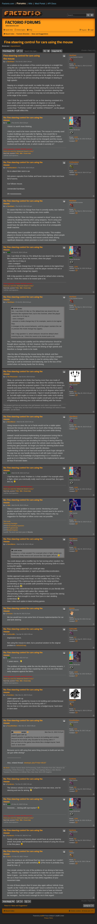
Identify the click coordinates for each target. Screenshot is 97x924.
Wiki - (21, 153)
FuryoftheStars (74, 720)
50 (75, 64)
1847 (75, 171)
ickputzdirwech (15, 46)
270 (75, 391)
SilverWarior (73, 416)
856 (75, 787)
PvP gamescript (12, 528)
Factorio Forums (23, 22)
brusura (72, 608)
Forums (21, 3)
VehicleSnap (21, 645)
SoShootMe (73, 629)
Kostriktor (72, 700)
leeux (71, 851)
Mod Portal (40, 3)
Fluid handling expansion (15, 526)
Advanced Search (23, 151)
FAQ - (17, 153)
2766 (75, 729)
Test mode (6, 521)
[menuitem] (19, 30)
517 (75, 637)
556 (75, 520)
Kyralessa (72, 778)
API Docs (51, 3)
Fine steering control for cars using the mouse (38, 42)
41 (75, 709)
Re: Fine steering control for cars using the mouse (23, 118)
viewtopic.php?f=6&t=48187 (35, 763)
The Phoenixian (74, 383)
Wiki (30, 3)
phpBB (42, 915)
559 (75, 425)
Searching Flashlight (10, 523)
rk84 (70, 511)
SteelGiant (72, 55)
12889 (76, 137)
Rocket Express (12, 530)
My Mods (6, 768)
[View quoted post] (28, 732)
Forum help (27, 153)
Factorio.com (8, 3)
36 (75, 859)
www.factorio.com (12, 26)
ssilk (70, 128)
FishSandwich (74, 162)
